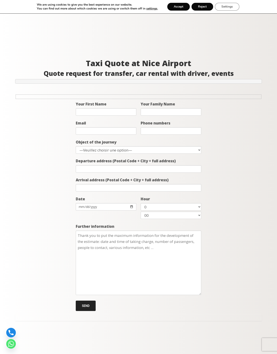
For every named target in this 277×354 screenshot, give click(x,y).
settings (151, 9)
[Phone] (11, 332)
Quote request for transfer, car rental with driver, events (138, 73)
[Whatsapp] (11, 344)
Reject (202, 7)
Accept (178, 7)
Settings (227, 7)
